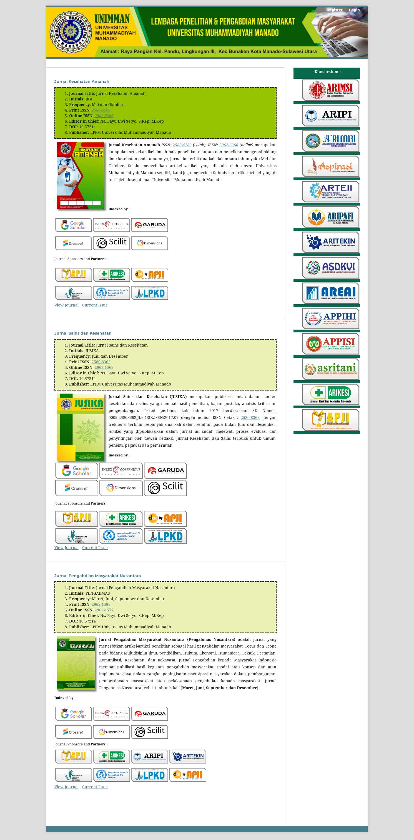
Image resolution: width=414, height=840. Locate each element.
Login (354, 10)
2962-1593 (101, 604)
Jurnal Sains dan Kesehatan (83, 333)
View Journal (66, 305)
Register (335, 10)
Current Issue (95, 305)
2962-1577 (104, 609)
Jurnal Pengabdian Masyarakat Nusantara (97, 575)
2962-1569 (104, 367)
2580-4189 (101, 110)
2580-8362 (101, 361)
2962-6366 (104, 115)
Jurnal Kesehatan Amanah (81, 81)
